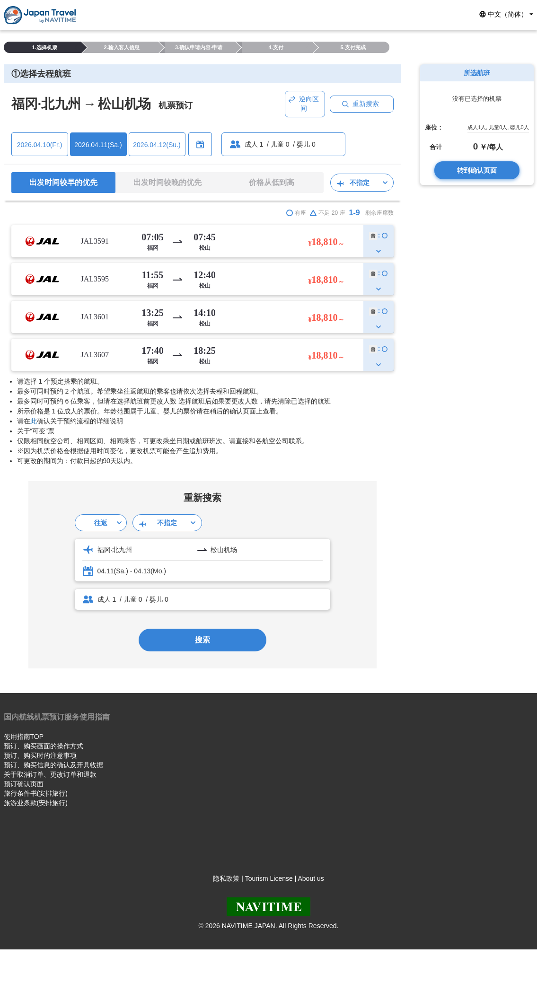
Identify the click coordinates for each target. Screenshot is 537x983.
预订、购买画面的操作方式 (43, 746)
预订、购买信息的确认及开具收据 (53, 765)
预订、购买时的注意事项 (40, 755)
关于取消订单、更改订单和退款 (50, 774)
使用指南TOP (24, 736)
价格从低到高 (271, 182)
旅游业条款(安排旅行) (36, 803)
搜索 (202, 640)
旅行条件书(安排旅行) (36, 793)
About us (311, 878)
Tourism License (269, 878)
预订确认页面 (24, 784)
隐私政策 (226, 878)
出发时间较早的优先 (63, 182)
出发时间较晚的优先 (167, 182)
